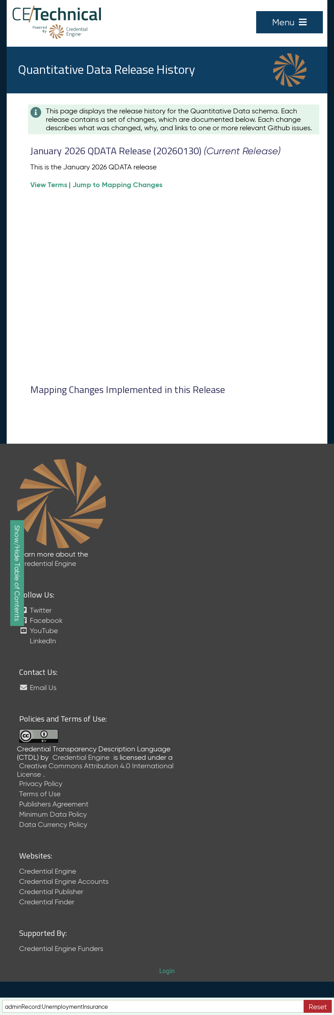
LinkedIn (42, 641)
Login (167, 971)
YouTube (38, 630)
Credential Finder (46, 902)
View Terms (48, 184)
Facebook (41, 620)
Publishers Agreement (54, 804)
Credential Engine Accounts (64, 881)
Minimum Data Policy (53, 814)
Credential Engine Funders (61, 948)
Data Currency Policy (53, 824)
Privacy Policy (40, 783)
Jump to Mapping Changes (117, 184)
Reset (318, 1007)
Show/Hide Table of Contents (17, 573)
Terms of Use (39, 794)
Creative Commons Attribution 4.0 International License (95, 770)
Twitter (35, 610)
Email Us (37, 687)
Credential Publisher (51, 891)
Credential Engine (47, 563)
